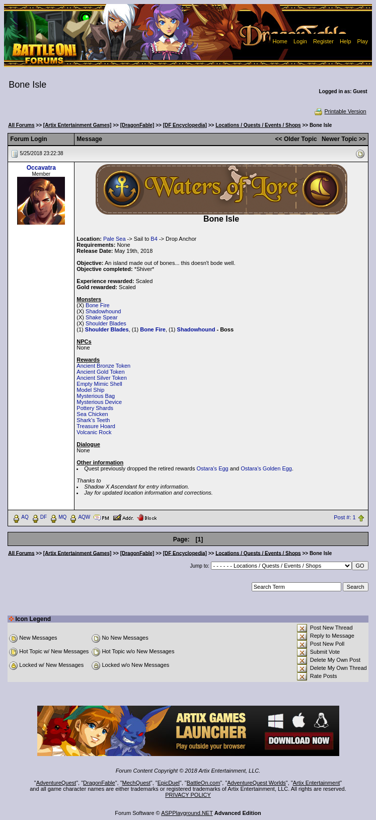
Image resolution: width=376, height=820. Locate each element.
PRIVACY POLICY (188, 795)
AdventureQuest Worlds (256, 783)
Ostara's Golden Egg (266, 468)
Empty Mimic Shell (99, 384)
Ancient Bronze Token (103, 366)
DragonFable (99, 783)
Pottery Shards (95, 408)
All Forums (21, 125)
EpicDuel (169, 783)
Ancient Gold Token (100, 372)
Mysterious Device (99, 402)
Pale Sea (114, 239)
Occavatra (41, 167)
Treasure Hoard (96, 426)
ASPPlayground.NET (187, 813)
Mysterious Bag (96, 396)
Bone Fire (98, 305)
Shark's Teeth (93, 420)
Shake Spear (102, 317)
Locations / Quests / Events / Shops (257, 125)
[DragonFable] (137, 125)
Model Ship (90, 390)
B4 (154, 239)
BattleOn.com (203, 783)
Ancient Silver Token (101, 378)
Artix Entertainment (316, 783)
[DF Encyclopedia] (185, 125)
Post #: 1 (344, 517)
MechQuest (136, 783)
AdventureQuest (56, 783)
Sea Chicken (92, 414)
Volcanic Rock (94, 432)
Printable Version (340, 111)
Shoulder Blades (106, 323)
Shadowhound (103, 311)
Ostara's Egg (212, 468)
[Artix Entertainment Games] (77, 125)
